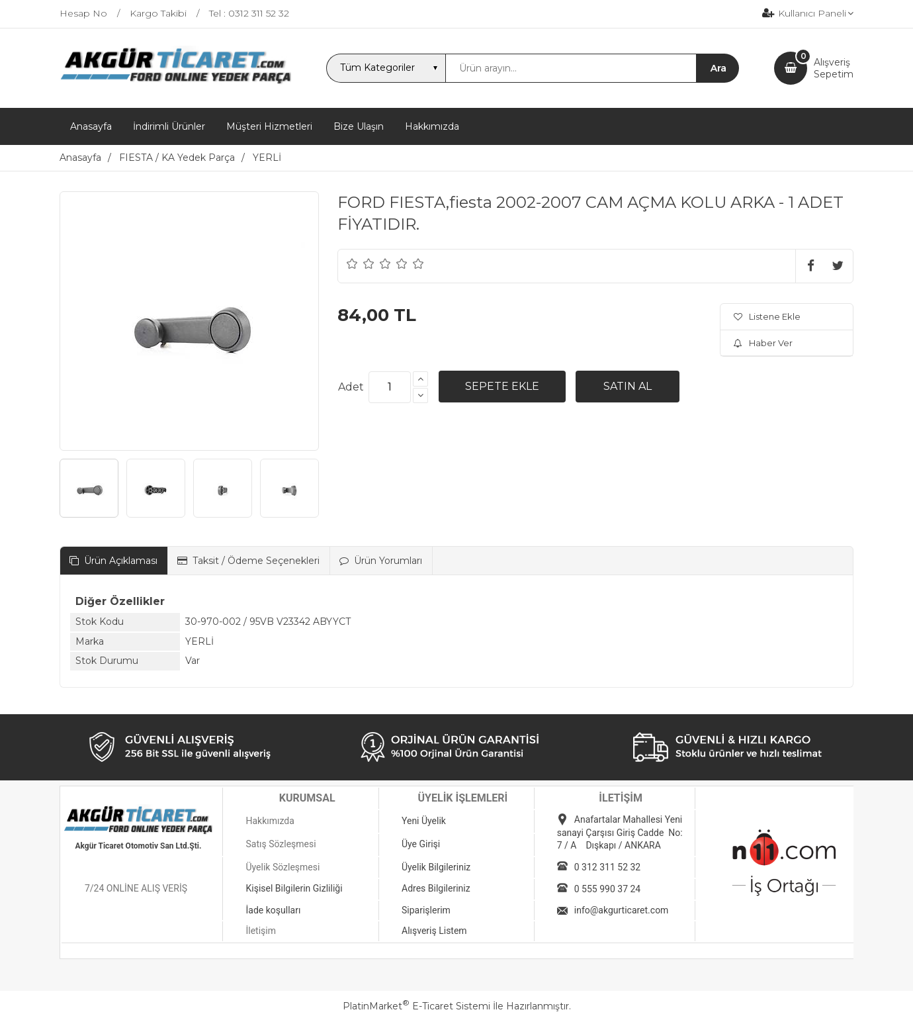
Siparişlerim (426, 910)
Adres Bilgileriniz (436, 888)
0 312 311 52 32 (607, 867)
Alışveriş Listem (434, 930)
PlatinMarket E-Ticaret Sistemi (416, 1006)
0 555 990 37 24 (607, 889)
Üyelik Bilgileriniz (436, 867)
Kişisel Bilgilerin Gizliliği (293, 888)
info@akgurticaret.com (621, 910)
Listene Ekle (767, 316)
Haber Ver (763, 343)
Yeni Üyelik (424, 820)
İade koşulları (272, 910)
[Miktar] (390, 387)
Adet (351, 387)
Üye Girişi (421, 844)
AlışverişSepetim (833, 68)
